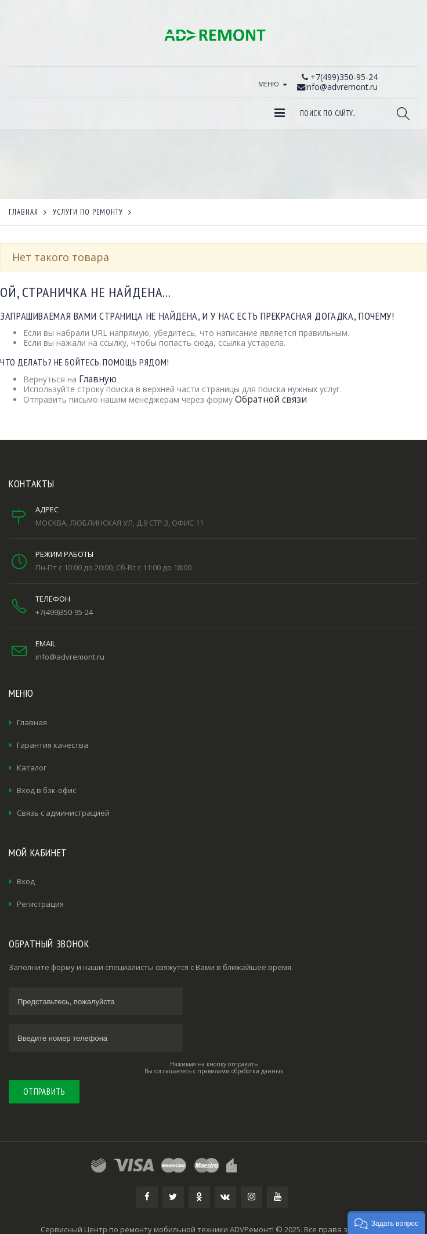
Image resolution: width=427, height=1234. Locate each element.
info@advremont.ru (69, 657)
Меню (268, 83)
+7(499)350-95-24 (64, 612)
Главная (32, 722)
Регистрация (40, 904)
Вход (26, 881)
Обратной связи (271, 399)
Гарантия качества (52, 745)
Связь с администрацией (63, 813)
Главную (98, 379)
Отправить (44, 1091)
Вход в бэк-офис (46, 790)
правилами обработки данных (240, 1071)
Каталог (31, 767)
